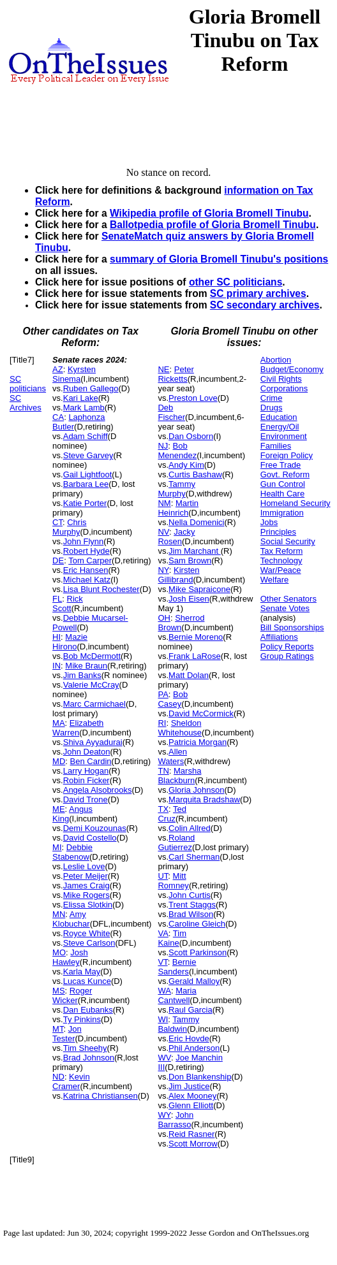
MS (58, 990)
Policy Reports (287, 646)
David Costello (90, 837)
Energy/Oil (279, 426)
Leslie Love (84, 866)
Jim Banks (82, 675)
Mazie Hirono (69, 641)
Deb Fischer (171, 412)
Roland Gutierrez (176, 842)
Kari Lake (80, 398)
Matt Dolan (188, 675)
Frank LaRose (194, 656)
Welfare (274, 579)
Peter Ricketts (175, 374)
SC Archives (25, 402)
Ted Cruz (172, 813)
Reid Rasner (191, 1134)
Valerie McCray (91, 685)
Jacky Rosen (176, 536)
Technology (281, 560)
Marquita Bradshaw (204, 799)
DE (58, 560)
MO (59, 952)
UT (163, 876)
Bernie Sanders (177, 966)
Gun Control (282, 484)
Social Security (287, 541)
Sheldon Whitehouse (180, 727)
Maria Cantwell (177, 995)
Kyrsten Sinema (74, 374)
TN (163, 771)
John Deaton (86, 751)
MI (56, 847)
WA (164, 990)
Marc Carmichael (94, 704)
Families (275, 446)
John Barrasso (175, 1119)
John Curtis (189, 895)
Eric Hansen (86, 570)
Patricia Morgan (197, 742)
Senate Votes (285, 608)
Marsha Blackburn (179, 775)
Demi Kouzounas (94, 828)
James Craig (86, 885)
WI (163, 1019)
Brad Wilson (190, 914)
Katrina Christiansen (100, 1096)
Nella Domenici (196, 522)
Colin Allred (189, 828)
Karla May (82, 971)
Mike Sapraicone (199, 589)
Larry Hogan (86, 771)
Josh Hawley (70, 957)
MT (57, 1029)
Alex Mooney (192, 1096)
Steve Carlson (89, 943)
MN (58, 914)
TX (163, 809)
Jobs (269, 522)
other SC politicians (235, 282)
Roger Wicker (72, 995)
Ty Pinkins (82, 1019)
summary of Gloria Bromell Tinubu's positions (219, 259)
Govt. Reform (285, 474)
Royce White (86, 933)
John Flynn (83, 541)
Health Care (282, 493)
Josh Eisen (188, 599)
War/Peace (280, 570)
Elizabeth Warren (77, 727)
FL (57, 599)
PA (163, 694)
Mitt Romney (173, 880)
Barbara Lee (86, 484)
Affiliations (279, 637)
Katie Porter (85, 503)
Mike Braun (86, 665)
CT (57, 522)
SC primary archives (258, 293)
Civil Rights (281, 379)
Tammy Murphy (176, 488)
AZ (57, 369)
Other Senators (288, 599)
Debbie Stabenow (72, 852)
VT (162, 962)
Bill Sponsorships (292, 627)
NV (163, 532)
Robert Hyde (86, 551)
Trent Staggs (192, 904)
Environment (283, 436)
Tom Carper (90, 560)
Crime (271, 398)
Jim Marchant (194, 551)
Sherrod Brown (181, 622)
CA (58, 417)
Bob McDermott (92, 656)
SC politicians (28, 383)
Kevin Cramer (71, 1081)
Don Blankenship (199, 1076)
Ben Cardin (91, 761)
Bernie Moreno (195, 637)
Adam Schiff (85, 436)
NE (163, 369)
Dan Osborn (190, 436)
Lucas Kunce (87, 981)
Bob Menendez (177, 450)
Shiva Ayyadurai (93, 742)
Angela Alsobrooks (97, 790)
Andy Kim (186, 465)
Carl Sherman (194, 857)
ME (58, 809)
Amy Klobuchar (71, 919)
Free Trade (280, 465)
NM (164, 503)
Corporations (284, 388)
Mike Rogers (86, 895)
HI (56, 637)
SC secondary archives (265, 305)
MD (58, 761)
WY (164, 1115)
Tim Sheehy (85, 1048)
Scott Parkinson (197, 952)
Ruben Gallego (91, 388)
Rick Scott (67, 603)
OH (164, 618)
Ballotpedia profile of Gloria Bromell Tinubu (213, 224)
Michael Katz (86, 579)
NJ (163, 446)
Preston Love (193, 398)
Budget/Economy (292, 369)
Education (278, 417)
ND (58, 1076)
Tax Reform (281, 551)
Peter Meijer (85, 876)
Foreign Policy (286, 455)
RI (162, 723)
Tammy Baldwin (178, 1024)
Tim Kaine (172, 938)
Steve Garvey (88, 455)
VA (163, 933)
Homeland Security (295, 503)
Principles (278, 532)
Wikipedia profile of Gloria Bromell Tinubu (209, 213)
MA (58, 723)
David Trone (85, 799)
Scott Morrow (193, 1143)
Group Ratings (287, 656)
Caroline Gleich (196, 924)
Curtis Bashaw (195, 474)
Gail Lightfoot (87, 474)
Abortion (275, 360)
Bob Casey (173, 699)
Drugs (271, 407)
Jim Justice (188, 1086)
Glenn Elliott (190, 1105)
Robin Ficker (86, 780)
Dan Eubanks (88, 1010)
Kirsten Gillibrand (178, 574)
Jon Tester (67, 1033)
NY (163, 570)
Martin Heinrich (178, 507)
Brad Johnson (88, 1057)
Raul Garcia (190, 1010)
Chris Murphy (69, 527)
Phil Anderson (194, 1048)
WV (164, 1057)
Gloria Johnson (196, 790)
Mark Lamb (84, 407)
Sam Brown (189, 560)
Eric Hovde (188, 1038)
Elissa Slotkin (87, 904)
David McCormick (201, 713)
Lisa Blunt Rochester (101, 589)
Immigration (282, 512)
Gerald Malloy (194, 981)
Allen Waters (172, 756)
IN (56, 665)
